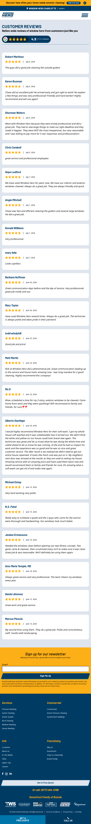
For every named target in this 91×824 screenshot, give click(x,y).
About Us (5, 751)
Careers (5, 766)
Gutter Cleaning (8, 713)
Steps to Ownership (55, 755)
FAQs (4, 759)
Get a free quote (22, 819)
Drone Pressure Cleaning (57, 713)
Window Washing (9, 724)
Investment (51, 751)
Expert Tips (6, 763)
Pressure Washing (9, 709)
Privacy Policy (68, 812)
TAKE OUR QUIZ (73, 3)
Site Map (78, 812)
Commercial (52, 709)
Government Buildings (56, 717)
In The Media (7, 755)
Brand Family (52, 759)
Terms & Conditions (53, 812)
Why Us (50, 747)
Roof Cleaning (7, 721)
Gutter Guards (7, 717)
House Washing (8, 728)
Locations (6, 747)
